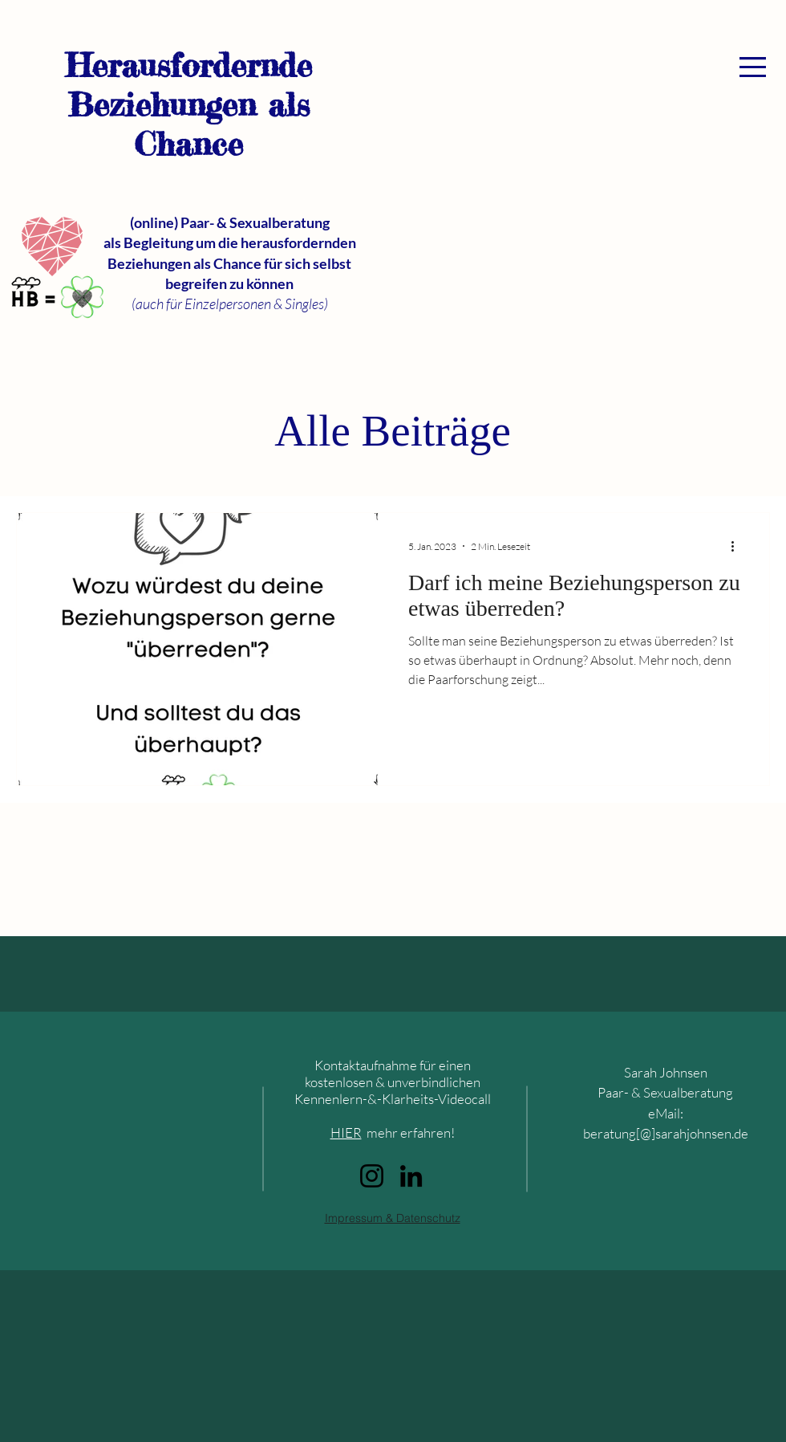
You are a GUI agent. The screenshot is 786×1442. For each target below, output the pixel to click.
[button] (752, 67)
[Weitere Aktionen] (738, 546)
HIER (346, 1132)
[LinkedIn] (411, 1175)
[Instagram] (371, 1175)
